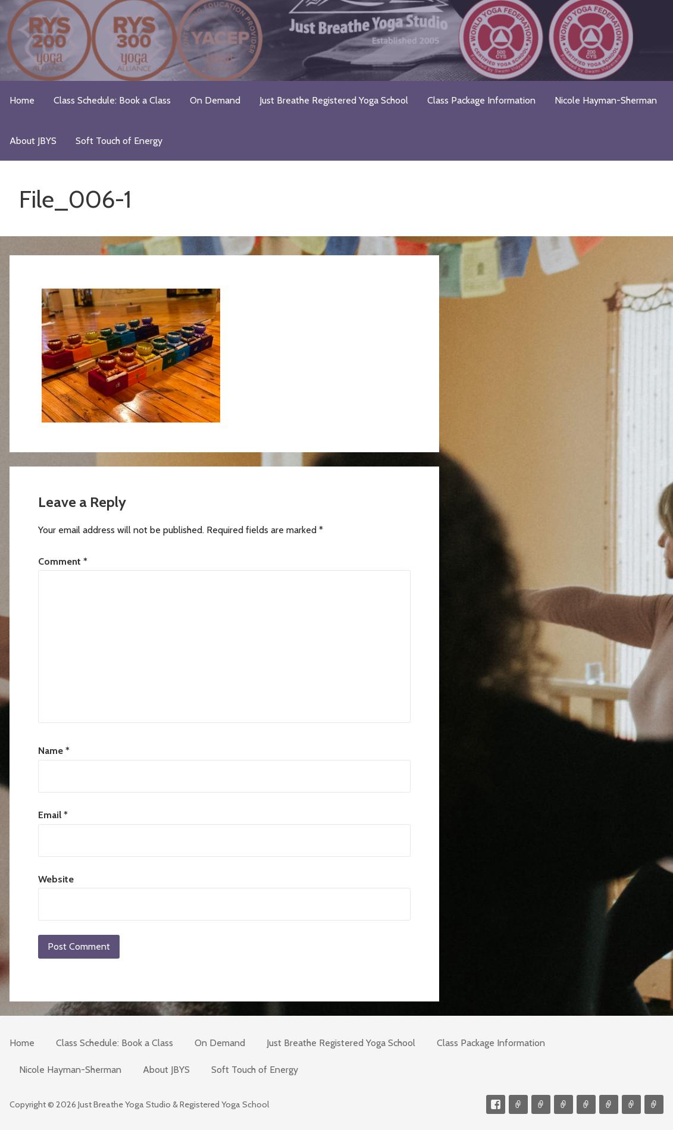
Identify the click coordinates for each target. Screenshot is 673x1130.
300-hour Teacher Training (563, 1104)
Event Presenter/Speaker (653, 1104)
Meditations (586, 1104)
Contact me (518, 1104)
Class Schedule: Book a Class (112, 100)
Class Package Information (481, 100)
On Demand (215, 100)
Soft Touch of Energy (119, 140)
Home (22, 100)
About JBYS (33, 140)
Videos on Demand (540, 1104)
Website (56, 879)
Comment (62, 561)
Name (54, 750)
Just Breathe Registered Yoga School (333, 100)
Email (53, 815)
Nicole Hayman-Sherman (606, 100)
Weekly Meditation (631, 1104)
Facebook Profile (495, 1104)
